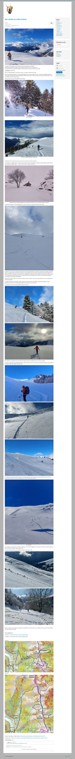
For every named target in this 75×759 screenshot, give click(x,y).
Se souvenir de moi (61, 70)
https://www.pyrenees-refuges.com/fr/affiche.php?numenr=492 (32, 736)
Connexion (59, 72)
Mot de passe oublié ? (60, 75)
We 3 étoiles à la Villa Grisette (15, 19)
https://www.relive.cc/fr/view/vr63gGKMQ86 (19, 636)
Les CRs (58, 24)
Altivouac (58, 53)
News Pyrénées (59, 34)
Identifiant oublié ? (60, 74)
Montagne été (59, 25)
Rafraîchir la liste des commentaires (14, 745)
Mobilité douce (59, 31)
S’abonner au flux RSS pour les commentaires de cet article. (19, 746)
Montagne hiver (59, 26)
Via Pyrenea (58, 55)
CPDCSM (58, 56)
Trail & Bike (59, 29)
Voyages (58, 30)
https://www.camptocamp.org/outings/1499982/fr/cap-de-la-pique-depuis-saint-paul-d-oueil (29, 738)
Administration (59, 23)
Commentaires (59, 35)
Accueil (57, 21)
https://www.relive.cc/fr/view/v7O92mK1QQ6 (19, 634)
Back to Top (67, 756)
